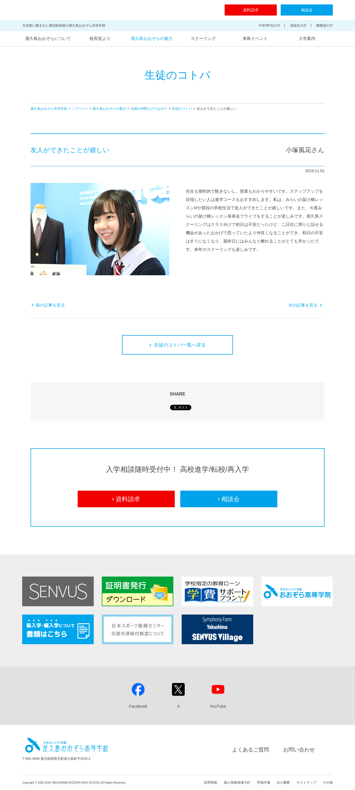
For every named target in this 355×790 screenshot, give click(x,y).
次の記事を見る (305, 305)
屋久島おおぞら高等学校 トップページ (59, 109)
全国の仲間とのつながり (149, 109)
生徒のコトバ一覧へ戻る (177, 345)
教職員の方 (324, 25)
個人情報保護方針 (237, 782)
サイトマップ (306, 782)
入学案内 (307, 38)
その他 (328, 782)
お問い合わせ (299, 750)
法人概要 (283, 782)
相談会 (307, 10)
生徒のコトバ (182, 109)
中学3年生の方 (270, 25)
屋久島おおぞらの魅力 (152, 38)
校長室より (100, 38)
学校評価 (263, 782)
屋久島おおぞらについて (48, 38)
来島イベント (255, 38)
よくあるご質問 (250, 750)
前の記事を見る (48, 305)
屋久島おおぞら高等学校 (101, 9)
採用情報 (210, 782)
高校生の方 (298, 25)
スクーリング (203, 38)
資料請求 (250, 10)
